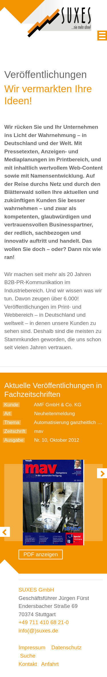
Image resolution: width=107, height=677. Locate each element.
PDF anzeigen (40, 554)
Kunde (11, 404)
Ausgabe (13, 440)
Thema (11, 422)
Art (7, 413)
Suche (27, 656)
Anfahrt (49, 664)
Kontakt (28, 664)
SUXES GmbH (36, 590)
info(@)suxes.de (38, 631)
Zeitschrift (14, 431)
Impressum (32, 647)
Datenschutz (66, 647)
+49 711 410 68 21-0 (44, 622)
